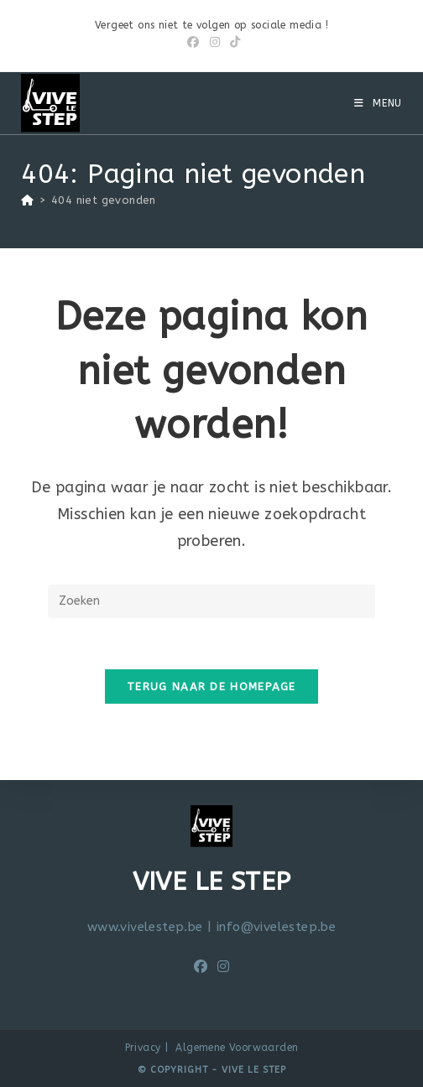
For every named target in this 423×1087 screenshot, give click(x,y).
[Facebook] (200, 967)
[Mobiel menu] (378, 103)
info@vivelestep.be (276, 926)
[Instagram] (223, 967)
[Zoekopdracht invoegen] (211, 601)
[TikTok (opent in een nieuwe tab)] (232, 42)
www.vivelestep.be (145, 926)
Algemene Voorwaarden (236, 1047)
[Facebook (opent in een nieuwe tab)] (193, 42)
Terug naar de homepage (211, 686)
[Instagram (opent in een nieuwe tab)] (215, 42)
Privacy (143, 1047)
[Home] (27, 200)
